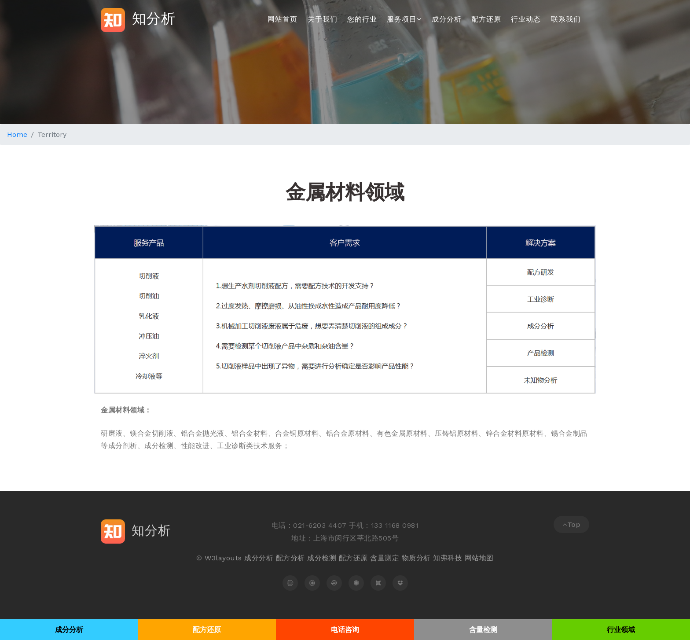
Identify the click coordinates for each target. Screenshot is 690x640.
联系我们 (566, 19)
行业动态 (526, 19)
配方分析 (290, 558)
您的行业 (362, 19)
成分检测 (321, 558)
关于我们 (323, 19)
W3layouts (223, 558)
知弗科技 (447, 558)
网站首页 (282, 19)
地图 (486, 558)
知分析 (138, 20)
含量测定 (384, 558)
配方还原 (486, 19)
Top (571, 524)
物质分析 (416, 558)
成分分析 (447, 19)
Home (17, 134)
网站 (472, 558)
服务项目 (404, 19)
